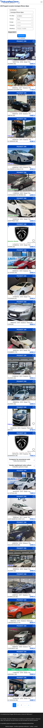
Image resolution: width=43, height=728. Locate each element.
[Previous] (28, 705)
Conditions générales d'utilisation (21, 726)
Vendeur (12, 19)
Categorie (12, 25)
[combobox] (24, 16)
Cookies (31, 726)
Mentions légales (9, 726)
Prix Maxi (12, 15)
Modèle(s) (12, 28)
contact (36, 726)
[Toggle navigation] (41, 1)
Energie (11, 22)
